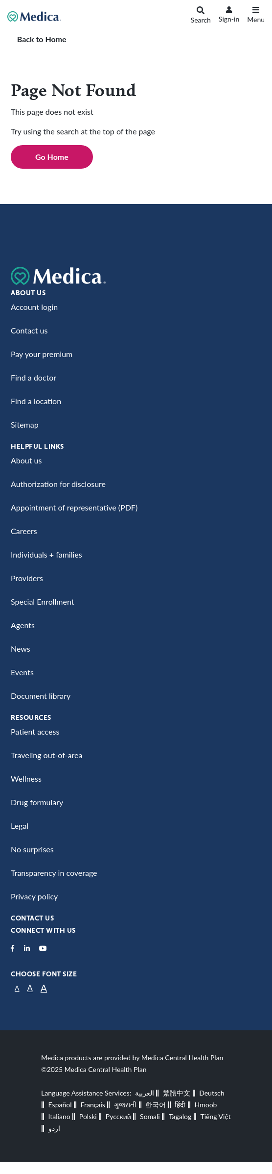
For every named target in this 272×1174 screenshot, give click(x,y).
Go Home (51, 156)
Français (93, 1104)
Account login (34, 306)
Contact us (29, 330)
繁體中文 (176, 1093)
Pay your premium (41, 353)
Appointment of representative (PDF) (74, 507)
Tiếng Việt (215, 1116)
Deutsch (211, 1093)
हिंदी (180, 1104)
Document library (40, 695)
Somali (150, 1116)
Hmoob (206, 1104)
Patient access (35, 731)
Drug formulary (37, 802)
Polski (88, 1116)
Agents (23, 625)
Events (22, 672)
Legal (19, 825)
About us (26, 460)
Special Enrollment (42, 601)
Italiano (59, 1116)
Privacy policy (34, 896)
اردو (54, 1128)
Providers (27, 578)
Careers (24, 531)
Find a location (36, 401)
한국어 (155, 1104)
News (20, 648)
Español (60, 1104)
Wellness (26, 778)
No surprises (32, 849)
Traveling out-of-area (46, 755)
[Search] (201, 16)
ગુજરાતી (125, 1104)
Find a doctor (33, 377)
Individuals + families (46, 554)
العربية (144, 1093)
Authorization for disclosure (58, 483)
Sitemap (25, 424)
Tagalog (180, 1116)
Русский (118, 1116)
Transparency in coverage (54, 872)
